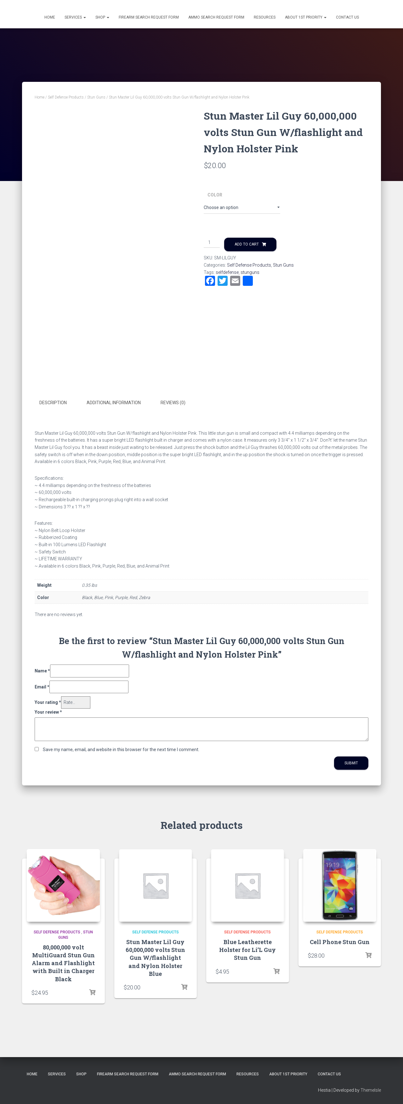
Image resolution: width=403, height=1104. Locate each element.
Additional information (114, 402)
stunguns (250, 272)
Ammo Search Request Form (216, 17)
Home (49, 17)
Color (214, 194)
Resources (264, 17)
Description (53, 402)
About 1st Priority (305, 17)
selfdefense (227, 272)
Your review (48, 711)
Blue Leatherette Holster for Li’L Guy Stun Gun (247, 949)
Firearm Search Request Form (149, 17)
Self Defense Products (66, 97)
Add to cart (247, 244)
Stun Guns (96, 97)
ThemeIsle (370, 1089)
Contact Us (347, 17)
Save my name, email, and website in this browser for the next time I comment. (121, 748)
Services (75, 17)
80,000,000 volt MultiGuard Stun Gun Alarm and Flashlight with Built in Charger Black (63, 962)
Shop (102, 17)
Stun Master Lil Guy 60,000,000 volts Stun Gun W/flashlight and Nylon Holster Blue (155, 957)
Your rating (48, 702)
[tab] (58, 403)
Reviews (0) (173, 402)
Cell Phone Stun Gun (340, 941)
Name (42, 670)
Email (42, 686)
